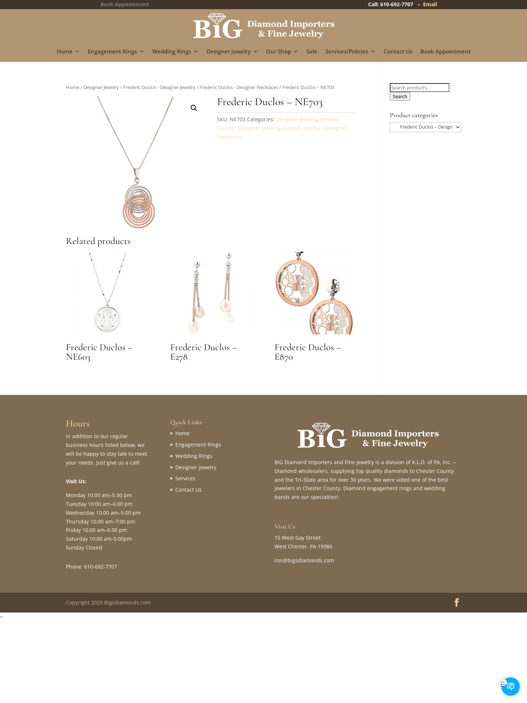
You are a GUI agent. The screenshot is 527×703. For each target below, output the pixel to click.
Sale (311, 52)
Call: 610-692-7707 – (395, 4)
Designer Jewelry (228, 52)
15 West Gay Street (297, 537)
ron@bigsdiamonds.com (304, 560)
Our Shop (278, 52)
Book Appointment (446, 52)
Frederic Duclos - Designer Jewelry (159, 87)
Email (430, 4)
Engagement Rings (112, 52)
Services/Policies (346, 52)
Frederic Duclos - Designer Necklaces (238, 87)
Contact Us (398, 52)
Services (185, 478)
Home (64, 52)
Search (400, 96)
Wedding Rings (171, 52)
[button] (194, 108)
